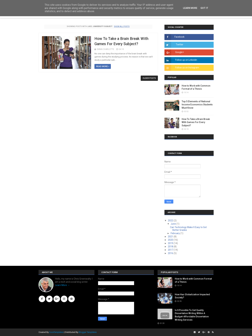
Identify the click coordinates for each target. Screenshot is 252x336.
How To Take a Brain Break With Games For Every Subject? (196, 122)
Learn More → (62, 285)
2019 (171, 243)
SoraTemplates (56, 332)
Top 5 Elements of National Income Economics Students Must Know (197, 104)
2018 (171, 246)
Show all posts (122, 26)
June (173, 223)
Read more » (102, 66)
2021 (171, 236)
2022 (171, 220)
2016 (171, 253)
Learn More (190, 8)
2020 (171, 240)
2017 (171, 249)
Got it (204, 8)
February (175, 233)
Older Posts (149, 78)
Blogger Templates (88, 332)
